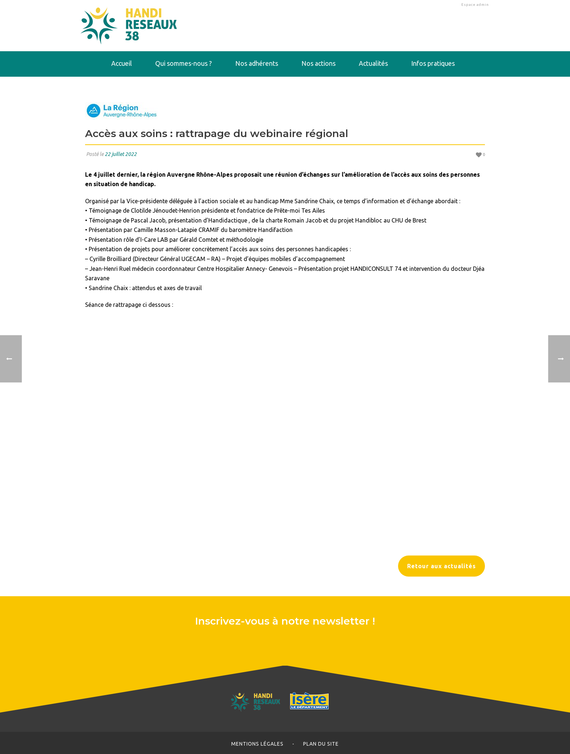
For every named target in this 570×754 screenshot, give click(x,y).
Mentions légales (257, 744)
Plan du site (321, 744)
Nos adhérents (256, 63)
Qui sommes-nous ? (183, 63)
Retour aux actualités (441, 566)
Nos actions (318, 63)
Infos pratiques (433, 63)
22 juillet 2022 (121, 154)
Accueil (121, 63)
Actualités (373, 63)
